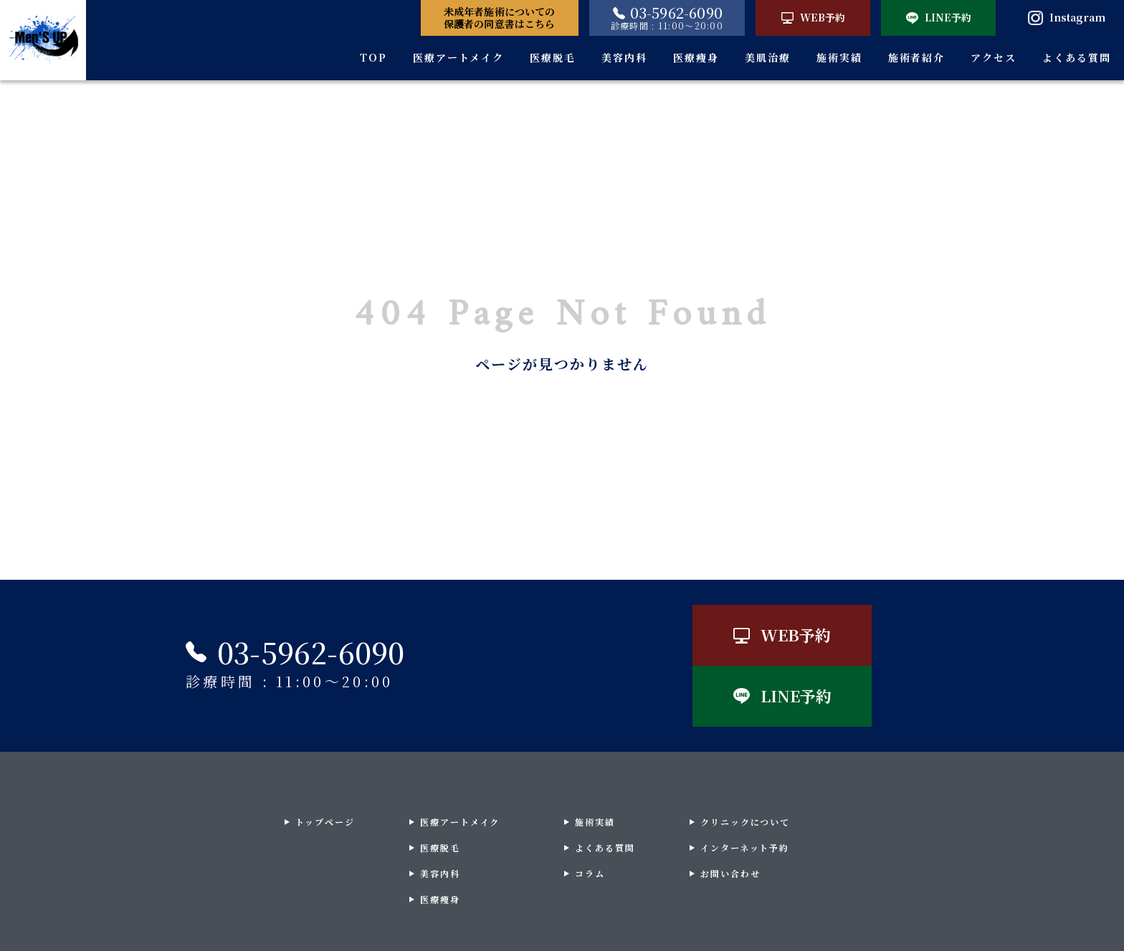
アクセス (993, 57)
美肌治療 (768, 57)
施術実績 (839, 57)
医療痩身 (696, 57)
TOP (373, 57)
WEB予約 (813, 17)
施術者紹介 (917, 57)
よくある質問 (1076, 57)
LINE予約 (938, 17)
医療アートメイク (459, 57)
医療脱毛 (553, 57)
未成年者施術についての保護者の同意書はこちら (500, 17)
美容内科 (624, 57)
